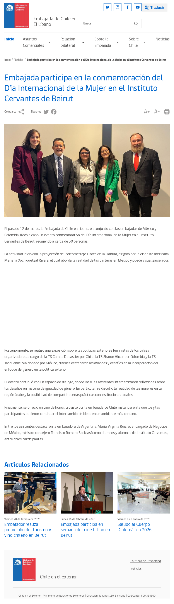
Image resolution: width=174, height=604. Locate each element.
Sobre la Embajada (107, 42)
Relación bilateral (73, 42)
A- (157, 112)
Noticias (163, 39)
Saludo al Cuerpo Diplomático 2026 (135, 527)
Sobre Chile (138, 42)
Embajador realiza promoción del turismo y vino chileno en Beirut (27, 530)
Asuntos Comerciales (37, 42)
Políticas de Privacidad (145, 561)
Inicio (9, 39)
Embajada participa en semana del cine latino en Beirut (85, 530)
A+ (147, 112)
